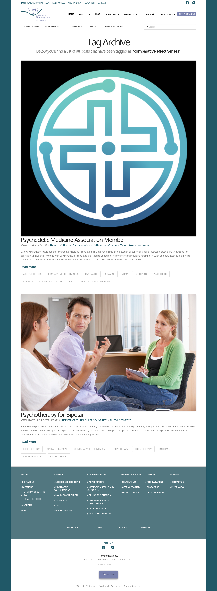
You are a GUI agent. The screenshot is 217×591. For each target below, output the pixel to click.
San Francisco (58, 3)
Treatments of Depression (111, 245)
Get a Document (96, 508)
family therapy (119, 449)
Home (24, 474)
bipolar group (31, 449)
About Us (26, 505)
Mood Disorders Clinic (67, 482)
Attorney (77, 27)
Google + (121, 527)
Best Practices (70, 420)
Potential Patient (55, 27)
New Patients (128, 482)
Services (59, 474)
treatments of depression (95, 281)
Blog (24, 510)
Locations (27, 487)
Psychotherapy (63, 510)
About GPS (56, 245)
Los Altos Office (32, 499)
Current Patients (97, 474)
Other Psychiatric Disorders (79, 245)
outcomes (164, 449)
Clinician (150, 474)
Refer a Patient (154, 482)
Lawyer (174, 474)
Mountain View (74, 3)
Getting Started (130, 487)
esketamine (91, 274)
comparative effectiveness (63, 274)
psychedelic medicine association (42, 281)
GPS (104, 420)
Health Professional (114, 27)
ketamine (110, 274)
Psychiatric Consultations (62, 488)
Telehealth (60, 500)
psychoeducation (33, 456)
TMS (56, 505)
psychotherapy (59, 456)
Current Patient (30, 27)
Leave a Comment (139, 245)
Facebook (73, 527)
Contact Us (27, 482)
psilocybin (141, 274)
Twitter (97, 527)
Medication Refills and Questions (100, 488)
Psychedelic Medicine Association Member (73, 239)
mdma (124, 274)
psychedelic (160, 274)
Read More (28, 267)
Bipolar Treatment (90, 420)
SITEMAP (145, 527)
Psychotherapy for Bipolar (52, 414)
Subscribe (108, 574)
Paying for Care (130, 492)
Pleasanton (89, 3)
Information (177, 487)
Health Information (99, 513)
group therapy (143, 449)
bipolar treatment (57, 449)
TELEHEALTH (102, 3)
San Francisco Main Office (33, 493)
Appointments (95, 482)
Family (92, 27)
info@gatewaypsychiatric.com (35, 3)
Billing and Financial (99, 495)
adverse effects (32, 274)
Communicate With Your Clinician (98, 502)
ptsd (71, 281)
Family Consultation (66, 495)
